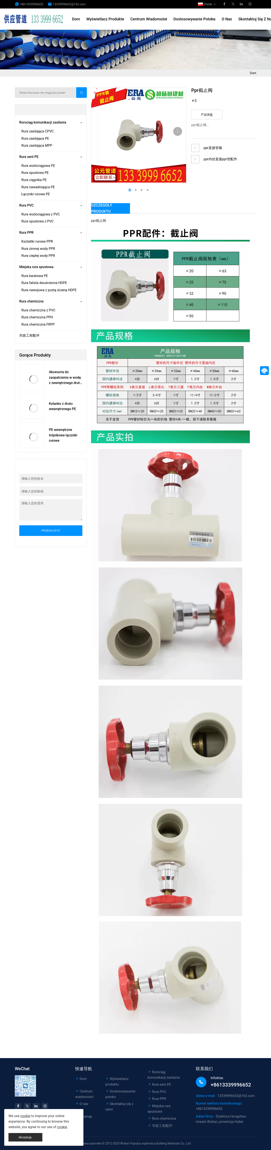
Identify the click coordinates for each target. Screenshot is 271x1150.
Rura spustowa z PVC (37, 221)
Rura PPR (26, 233)
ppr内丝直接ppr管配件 (220, 159)
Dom (76, 19)
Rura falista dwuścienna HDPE (44, 283)
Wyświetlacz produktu (105, 19)
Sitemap (83, 1117)
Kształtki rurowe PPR (37, 241)
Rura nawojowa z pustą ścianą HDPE (49, 290)
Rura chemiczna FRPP (38, 324)
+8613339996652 (31, 4)
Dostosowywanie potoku (194, 19)
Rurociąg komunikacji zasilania (42, 122)
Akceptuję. (25, 1137)
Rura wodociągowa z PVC (40, 214)
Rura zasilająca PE (35, 138)
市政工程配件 (29, 335)
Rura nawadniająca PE (38, 187)
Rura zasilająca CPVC (37, 131)
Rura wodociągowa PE (38, 166)
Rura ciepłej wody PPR (38, 256)
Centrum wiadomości (148, 19)
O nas (227, 19)
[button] (177, 131)
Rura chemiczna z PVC (38, 310)
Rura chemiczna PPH (37, 317)
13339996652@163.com (69, 4)
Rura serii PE (29, 157)
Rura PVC (26, 205)
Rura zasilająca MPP (36, 145)
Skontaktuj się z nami (119, 1106)
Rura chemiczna (31, 301)
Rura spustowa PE (35, 173)
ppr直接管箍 (212, 148)
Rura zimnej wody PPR (38, 249)
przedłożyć (50, 530)
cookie (25, 1116)
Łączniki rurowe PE (35, 194)
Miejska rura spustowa (36, 267)
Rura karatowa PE (34, 276)
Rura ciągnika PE (34, 180)
